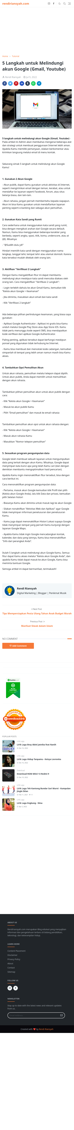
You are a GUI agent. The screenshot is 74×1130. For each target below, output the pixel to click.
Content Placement (16, 950)
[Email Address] (33, 1015)
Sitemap (11, 971)
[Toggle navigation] (69, 3)
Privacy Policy (13, 959)
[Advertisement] (37, 31)
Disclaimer (12, 955)
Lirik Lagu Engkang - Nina (29, 803)
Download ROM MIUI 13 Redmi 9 (33, 773)
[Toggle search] (64, 3)
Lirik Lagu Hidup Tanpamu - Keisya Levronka (39, 759)
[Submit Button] (61, 1015)
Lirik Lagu (20, 741)
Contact (11, 967)
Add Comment (18, 645)
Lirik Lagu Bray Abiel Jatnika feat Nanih (36, 744)
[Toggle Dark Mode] (59, 3)
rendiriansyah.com (15, 3)
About (10, 963)
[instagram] (49, 3)
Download (21, 770)
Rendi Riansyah (46, 1029)
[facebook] (53, 3)
